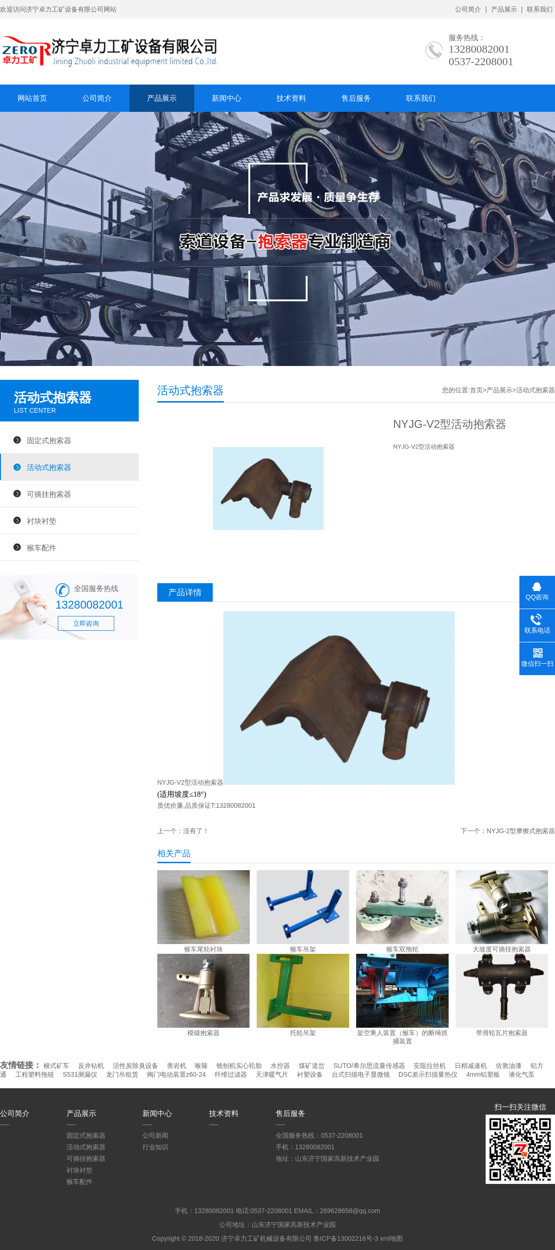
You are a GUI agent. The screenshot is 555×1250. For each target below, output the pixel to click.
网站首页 (32, 98)
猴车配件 (41, 547)
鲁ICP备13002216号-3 (346, 1238)
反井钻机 (91, 1065)
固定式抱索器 (49, 440)
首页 (476, 390)
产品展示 (504, 9)
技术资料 (291, 98)
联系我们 (540, 9)
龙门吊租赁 (122, 1074)
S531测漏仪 (80, 1074)
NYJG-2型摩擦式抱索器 (521, 831)
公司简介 (468, 9)
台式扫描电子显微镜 (361, 1074)
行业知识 (155, 1147)
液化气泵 (522, 1074)
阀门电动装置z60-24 (176, 1074)
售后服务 (356, 98)
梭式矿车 (56, 1065)
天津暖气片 (272, 1074)
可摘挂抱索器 (49, 494)
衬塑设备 (310, 1074)
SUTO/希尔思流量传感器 (369, 1065)
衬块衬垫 (41, 521)
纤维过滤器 (231, 1074)
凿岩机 (176, 1065)
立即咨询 (86, 623)
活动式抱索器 (49, 467)
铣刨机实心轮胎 (239, 1065)
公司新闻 (155, 1135)
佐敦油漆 (509, 1065)
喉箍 (201, 1065)
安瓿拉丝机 (429, 1065)
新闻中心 (226, 98)
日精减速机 (471, 1065)
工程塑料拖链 (34, 1074)
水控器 (280, 1065)
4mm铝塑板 (483, 1074)
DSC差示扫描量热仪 (428, 1074)
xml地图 (391, 1238)
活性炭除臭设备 (135, 1065)
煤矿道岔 (312, 1065)
